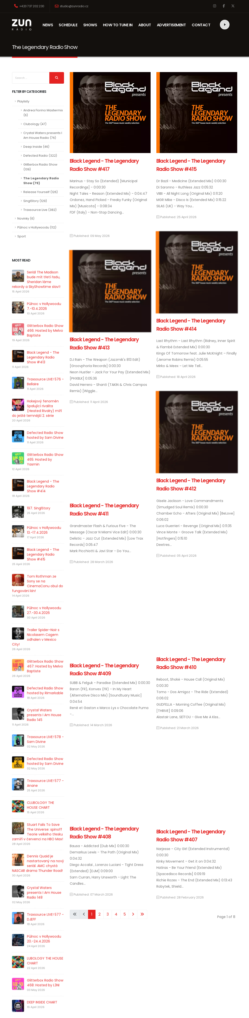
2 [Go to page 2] (99, 914)
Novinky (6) (25, 218)
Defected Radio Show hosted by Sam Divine (45, 444)
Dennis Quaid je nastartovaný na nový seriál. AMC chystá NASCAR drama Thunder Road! (37, 872)
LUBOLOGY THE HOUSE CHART (39, 957)
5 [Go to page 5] (124, 914)
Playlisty (23, 101)
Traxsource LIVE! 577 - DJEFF (38, 918)
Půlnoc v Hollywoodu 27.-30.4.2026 (44, 619)
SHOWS (91, 25)
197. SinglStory (38, 517)
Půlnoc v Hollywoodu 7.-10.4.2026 (44, 315)
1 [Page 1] (91, 914)
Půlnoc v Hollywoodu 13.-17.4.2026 (44, 539)
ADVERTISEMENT (171, 25)
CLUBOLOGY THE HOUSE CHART (34, 814)
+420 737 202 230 (29, 6)
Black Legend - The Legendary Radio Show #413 (43, 366)
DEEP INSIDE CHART (30, 996)
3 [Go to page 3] (108, 914)
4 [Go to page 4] (116, 914)
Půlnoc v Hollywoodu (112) (36, 227)
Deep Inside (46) (36, 147)
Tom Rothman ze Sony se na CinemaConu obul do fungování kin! (37, 592)
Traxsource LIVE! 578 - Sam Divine (45, 748)
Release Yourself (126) (40, 192)
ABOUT (146, 25)
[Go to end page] (142, 914)
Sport (21, 236)
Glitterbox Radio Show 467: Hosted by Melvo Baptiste (45, 675)
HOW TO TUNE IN (118, 25)
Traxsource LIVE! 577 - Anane (45, 792)
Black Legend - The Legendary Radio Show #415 (43, 563)
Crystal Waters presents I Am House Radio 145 (44, 724)
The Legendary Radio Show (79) (41, 180)
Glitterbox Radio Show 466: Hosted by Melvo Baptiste (45, 339)
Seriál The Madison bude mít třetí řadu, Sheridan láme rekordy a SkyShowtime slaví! (36, 288)
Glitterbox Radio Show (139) (40, 166)
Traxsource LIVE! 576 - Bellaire (45, 390)
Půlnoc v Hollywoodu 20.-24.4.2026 (32, 938)
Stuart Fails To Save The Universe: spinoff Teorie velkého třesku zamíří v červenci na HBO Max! (33, 841)
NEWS (50, 25)
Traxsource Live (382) (40, 210)
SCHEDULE (68, 25)
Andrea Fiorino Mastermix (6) (43, 112)
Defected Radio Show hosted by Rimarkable (45, 699)
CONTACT (201, 25)
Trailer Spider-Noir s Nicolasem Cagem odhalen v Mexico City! (35, 646)
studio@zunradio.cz (71, 6)
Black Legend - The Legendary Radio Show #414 (43, 495)
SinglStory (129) (35, 201)
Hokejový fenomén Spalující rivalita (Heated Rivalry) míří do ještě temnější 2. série (37, 417)
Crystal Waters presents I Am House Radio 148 (39, 899)
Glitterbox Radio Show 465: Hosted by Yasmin (45, 468)
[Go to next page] (133, 914)
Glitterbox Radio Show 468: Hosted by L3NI (37, 977)
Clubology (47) (34, 124)
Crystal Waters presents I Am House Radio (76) (42, 135)
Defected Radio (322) (40, 156)
